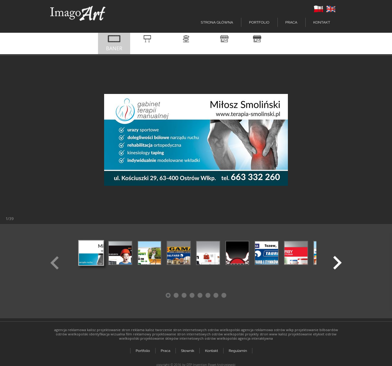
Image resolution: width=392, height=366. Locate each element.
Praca (291, 22)
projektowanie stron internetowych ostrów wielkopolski (198, 334)
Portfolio (143, 348)
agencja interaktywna (255, 338)
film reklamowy (138, 334)
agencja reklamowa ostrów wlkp (267, 329)
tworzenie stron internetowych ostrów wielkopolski (197, 329)
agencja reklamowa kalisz (75, 329)
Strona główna (217, 22)
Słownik (188, 348)
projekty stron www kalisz (266, 334)
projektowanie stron (113, 329)
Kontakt (321, 22)
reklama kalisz (142, 329)
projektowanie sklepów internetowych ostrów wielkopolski (188, 338)
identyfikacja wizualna (107, 334)
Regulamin (239, 348)
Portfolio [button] (259, 22)
